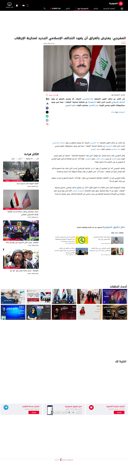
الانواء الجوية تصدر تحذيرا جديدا (27, 183)
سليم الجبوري (70, 105)
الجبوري (88, 158)
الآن (37, 158)
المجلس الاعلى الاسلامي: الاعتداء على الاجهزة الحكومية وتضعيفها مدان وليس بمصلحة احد (65, 239)
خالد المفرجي (88, 98)
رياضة (7, 240)
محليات (7, 181)
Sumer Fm (56, 8)
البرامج (96, 8)
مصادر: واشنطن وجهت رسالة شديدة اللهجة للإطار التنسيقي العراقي (23, 213)
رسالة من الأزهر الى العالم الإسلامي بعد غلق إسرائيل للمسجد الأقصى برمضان (64, 250)
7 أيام (20, 158)
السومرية (121, 112)
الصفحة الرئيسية (109, 8)
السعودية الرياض (79, 190)
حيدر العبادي (94, 105)
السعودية (92, 102)
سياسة (7, 209)
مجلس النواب (100, 158)
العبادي (114, 158)
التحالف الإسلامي (118, 102)
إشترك (34, 412)
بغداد (112, 112)
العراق (93, 168)
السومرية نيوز (81, 8)
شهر (13, 158)
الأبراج (68, 8)
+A (47, 99)
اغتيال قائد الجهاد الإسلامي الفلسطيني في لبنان (102, 238)
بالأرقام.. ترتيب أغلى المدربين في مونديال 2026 (22, 242)
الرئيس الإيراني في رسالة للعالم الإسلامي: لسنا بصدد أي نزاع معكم (100, 249)
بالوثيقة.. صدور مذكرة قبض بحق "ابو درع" (24, 270)
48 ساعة (29, 158)
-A (47, 104)
